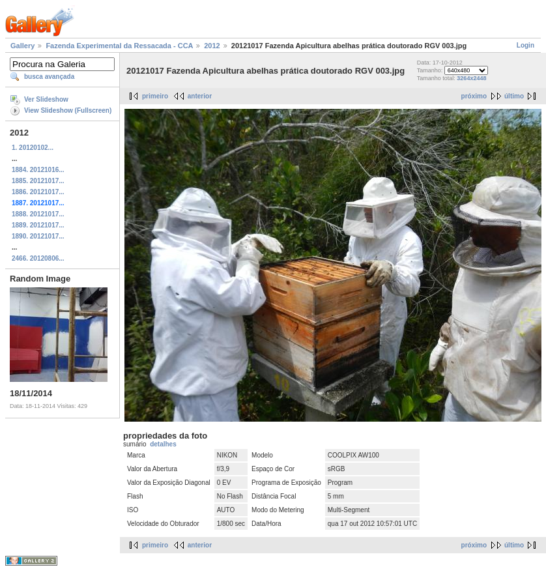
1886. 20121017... (38, 192)
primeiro (155, 96)
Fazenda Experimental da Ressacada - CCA (119, 46)
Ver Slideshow (46, 99)
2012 (212, 46)
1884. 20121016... (38, 169)
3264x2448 (471, 78)
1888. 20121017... (38, 214)
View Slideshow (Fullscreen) (67, 110)
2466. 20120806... (38, 258)
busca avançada (49, 76)
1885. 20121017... (38, 180)
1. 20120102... (32, 147)
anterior (200, 96)
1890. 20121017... (38, 236)
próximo (474, 96)
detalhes (163, 444)
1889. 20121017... (38, 225)
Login (525, 45)
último (514, 96)
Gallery (22, 46)
